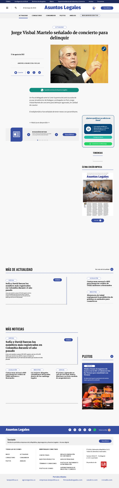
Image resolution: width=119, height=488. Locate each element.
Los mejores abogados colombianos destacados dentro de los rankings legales (40, 375)
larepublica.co (12, 480)
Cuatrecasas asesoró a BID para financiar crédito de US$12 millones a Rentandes (99, 283)
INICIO (8, 454)
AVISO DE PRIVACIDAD (67, 459)
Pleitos (87, 356)
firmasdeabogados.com (72, 480)
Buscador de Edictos (90, 15)
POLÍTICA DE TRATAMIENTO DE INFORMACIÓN (69, 463)
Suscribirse (107, 8)
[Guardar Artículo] (19, 72)
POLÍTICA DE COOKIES (46, 468)
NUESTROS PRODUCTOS (47, 459)
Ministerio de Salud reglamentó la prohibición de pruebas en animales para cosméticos (100, 298)
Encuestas (100, 1)
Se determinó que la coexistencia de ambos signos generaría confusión (96, 379)
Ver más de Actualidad (104, 269)
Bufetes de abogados (39, 1)
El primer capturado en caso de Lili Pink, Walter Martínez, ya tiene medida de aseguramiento (66, 375)
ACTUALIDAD (23, 15)
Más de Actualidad (19, 269)
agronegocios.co (28, 480)
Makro (52, 1)
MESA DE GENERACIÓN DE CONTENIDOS (67, 455)
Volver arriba (105, 430)
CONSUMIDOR (51, 15)
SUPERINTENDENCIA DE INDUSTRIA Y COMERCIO (68, 468)
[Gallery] (42, 133)
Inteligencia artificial (21, 1)
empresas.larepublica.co (49, 480)
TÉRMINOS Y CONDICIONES (48, 463)
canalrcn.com (92, 480)
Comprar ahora (98, 137)
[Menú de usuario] (94, 8)
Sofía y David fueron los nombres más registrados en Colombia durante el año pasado (19, 286)
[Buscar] (15, 8)
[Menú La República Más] (7, 8)
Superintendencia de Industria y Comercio (71, 1)
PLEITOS (63, 15)
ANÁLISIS (73, 15)
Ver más (97, 220)
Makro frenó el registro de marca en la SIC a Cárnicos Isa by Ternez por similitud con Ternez (97, 372)
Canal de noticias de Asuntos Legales (54, 90)
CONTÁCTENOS (44, 455)
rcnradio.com (107, 480)
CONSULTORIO (37, 15)
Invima (91, 1)
